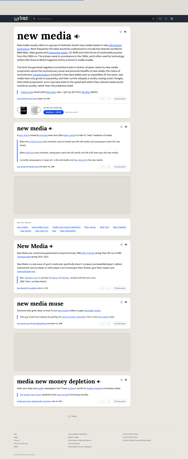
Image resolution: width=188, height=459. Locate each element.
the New (86, 92)
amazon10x (32, 98)
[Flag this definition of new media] (125, 32)
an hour (71, 388)
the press (51, 92)
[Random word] (153, 18)
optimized (81, 317)
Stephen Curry (31, 278)
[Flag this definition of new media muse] (126, 302)
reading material (94, 388)
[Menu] (171, 18)
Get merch (120, 99)
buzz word (24, 135)
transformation (41, 75)
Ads (15, 434)
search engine (69, 317)
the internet (80, 160)
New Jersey (90, 227)
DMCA (16, 446)
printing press (36, 141)
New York (104, 227)
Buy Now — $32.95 (53, 112)
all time (65, 278)
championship (24, 256)
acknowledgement (26, 271)
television (30, 152)
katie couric (69, 135)
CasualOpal (32, 288)
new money (36, 394)
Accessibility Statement (77, 434)
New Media (21, 288)
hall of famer (88, 253)
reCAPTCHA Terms (130, 437)
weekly (40, 388)
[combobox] (93, 18)
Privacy (17, 440)
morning (43, 135)
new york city (41, 231)
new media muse (40, 227)
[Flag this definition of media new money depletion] (126, 380)
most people (63, 394)
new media (21, 98)
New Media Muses (40, 323)
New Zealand (119, 227)
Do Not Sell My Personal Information (137, 440)
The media (25, 394)
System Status (74, 443)
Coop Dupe (46, 401)
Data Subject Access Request (80, 446)
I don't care (27, 92)
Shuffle (72, 416)
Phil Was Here (33, 166)
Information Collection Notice (79, 440)
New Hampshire (68, 231)
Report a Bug (73, 437)
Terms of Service (21, 443)
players (55, 278)
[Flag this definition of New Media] (126, 245)
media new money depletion (66, 227)
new (54, 231)
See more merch (71, 112)
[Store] (160, 18)
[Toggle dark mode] (166, 18)
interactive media (58, 52)
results (97, 310)
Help (15, 437)
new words (25, 231)
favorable (88, 310)
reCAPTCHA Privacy (130, 434)
